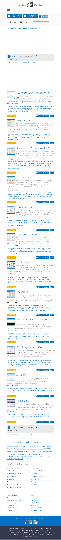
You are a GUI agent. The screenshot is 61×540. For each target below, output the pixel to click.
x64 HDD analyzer (34, 222)
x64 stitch (11, 278)
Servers (33, 505)
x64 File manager (47, 195)
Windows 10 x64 (14, 468)
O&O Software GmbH (31, 110)
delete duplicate (45, 457)
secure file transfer (34, 335)
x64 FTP (21, 309)
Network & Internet (36, 503)
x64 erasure (20, 110)
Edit (17, 414)
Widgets (9, 510)
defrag (30, 136)
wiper (51, 390)
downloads (24, 63)
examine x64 (39, 165)
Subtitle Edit (12, 477)
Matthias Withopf (46, 134)
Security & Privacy (12, 505)
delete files (18, 449)
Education (33, 498)
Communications (12, 496)
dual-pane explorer (14, 197)
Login (15, 22)
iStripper (12, 479)
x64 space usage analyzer (23, 361)
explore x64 (23, 198)
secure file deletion (40, 389)
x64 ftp (17, 337)
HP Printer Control (15, 488)
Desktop (33, 496)
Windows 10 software (46, 197)
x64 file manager (40, 311)
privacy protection (27, 108)
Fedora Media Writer (39, 471)
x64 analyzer (11, 222)
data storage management (43, 224)
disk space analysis (20, 224)
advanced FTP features (27, 337)
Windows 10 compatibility (29, 333)
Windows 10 (36, 468)
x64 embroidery (39, 281)
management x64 (19, 195)
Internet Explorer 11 (16, 482)
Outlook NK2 (31, 418)
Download (45, 116)
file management (14, 198)
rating (30, 63)
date (33, 63)
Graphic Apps (35, 500)
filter (33, 165)
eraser (25, 390)
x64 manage (33, 193)
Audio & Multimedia (13, 493)
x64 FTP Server (40, 337)
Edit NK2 (32, 416)
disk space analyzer (13, 363)
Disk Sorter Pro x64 (26, 235)
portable (39, 164)
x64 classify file (30, 250)
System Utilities (11, 508)
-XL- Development (42, 390)
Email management (34, 162)
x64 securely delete (26, 107)
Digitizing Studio (21, 280)
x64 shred (22, 112)
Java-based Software (29, 306)
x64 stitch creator (18, 281)
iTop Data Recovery (39, 482)
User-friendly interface (14, 160)
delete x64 (37, 451)
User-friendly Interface (24, 307)
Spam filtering (46, 167)
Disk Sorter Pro (42, 248)
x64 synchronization (38, 307)
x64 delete (29, 112)
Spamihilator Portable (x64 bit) (32, 148)
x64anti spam (45, 162)
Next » (22, 56)
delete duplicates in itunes (23, 455)
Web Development (36, 508)
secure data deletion (45, 110)
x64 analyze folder (41, 250)
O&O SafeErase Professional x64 (33, 93)
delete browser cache (14, 134)
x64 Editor (43, 414)
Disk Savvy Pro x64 (26, 207)
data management (19, 250)
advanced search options (33, 195)
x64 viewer (11, 226)
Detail (38, 116)
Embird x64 (22, 262)
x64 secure (17, 108)
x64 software (38, 108)
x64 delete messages (29, 160)
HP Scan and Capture (15, 474)
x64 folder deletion (39, 107)
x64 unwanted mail (23, 167)
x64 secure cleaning (14, 107)
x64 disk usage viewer (14, 221)
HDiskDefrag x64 (25, 120)
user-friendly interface (19, 136)
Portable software (41, 160)
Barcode (35, 474)
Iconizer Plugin (19, 278)
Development (11, 498)
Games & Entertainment (14, 500)
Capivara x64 (23, 292)
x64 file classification (42, 252)
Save (51, 116)
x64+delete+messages (36, 447)
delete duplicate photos (36, 455)
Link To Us (18, 518)
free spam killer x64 (29, 164)
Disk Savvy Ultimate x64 (29, 347)
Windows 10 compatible (40, 136)
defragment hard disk (28, 134)
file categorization (22, 222)
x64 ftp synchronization (15, 306)
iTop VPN (36, 479)
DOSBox (35, 485)
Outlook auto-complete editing (17, 418)
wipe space (12, 392)
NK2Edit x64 (22, 401)
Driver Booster (13, 471)
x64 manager (42, 193)
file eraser (30, 389)
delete (10, 136)
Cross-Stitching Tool (33, 280)
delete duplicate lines (15, 459)
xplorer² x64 (23, 177)
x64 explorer (11, 193)
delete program (26, 449)
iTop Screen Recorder (16, 485)
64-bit (20, 164)
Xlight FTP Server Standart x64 (32, 319)
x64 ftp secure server (14, 333)
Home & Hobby (11, 503)
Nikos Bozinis (34, 197)
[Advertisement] (19, 43)
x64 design (28, 278)
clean (37, 134)
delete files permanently (20, 457)
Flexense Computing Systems (41, 221)
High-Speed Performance (32, 309)
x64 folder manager (22, 193)
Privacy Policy (30, 518)
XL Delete (21, 375)
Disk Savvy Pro (26, 221)
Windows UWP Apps (37, 510)
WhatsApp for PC (38, 477)
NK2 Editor (11, 416)
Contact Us (42, 518)
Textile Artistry (29, 281)
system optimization (40, 138)
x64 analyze (30, 224)
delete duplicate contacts (34, 457)
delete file (18, 390)
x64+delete (10, 447)
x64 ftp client (21, 311)
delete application (39, 449)
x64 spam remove (35, 167)
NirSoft (22, 414)
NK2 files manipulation (43, 416)
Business (33, 493)
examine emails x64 (13, 169)
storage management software (42, 361)
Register (26, 22)
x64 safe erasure (13, 112)
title (20, 63)
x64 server (44, 335)
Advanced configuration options (17, 162)
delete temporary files (25, 138)
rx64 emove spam (18, 165)
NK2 (49, 414)
